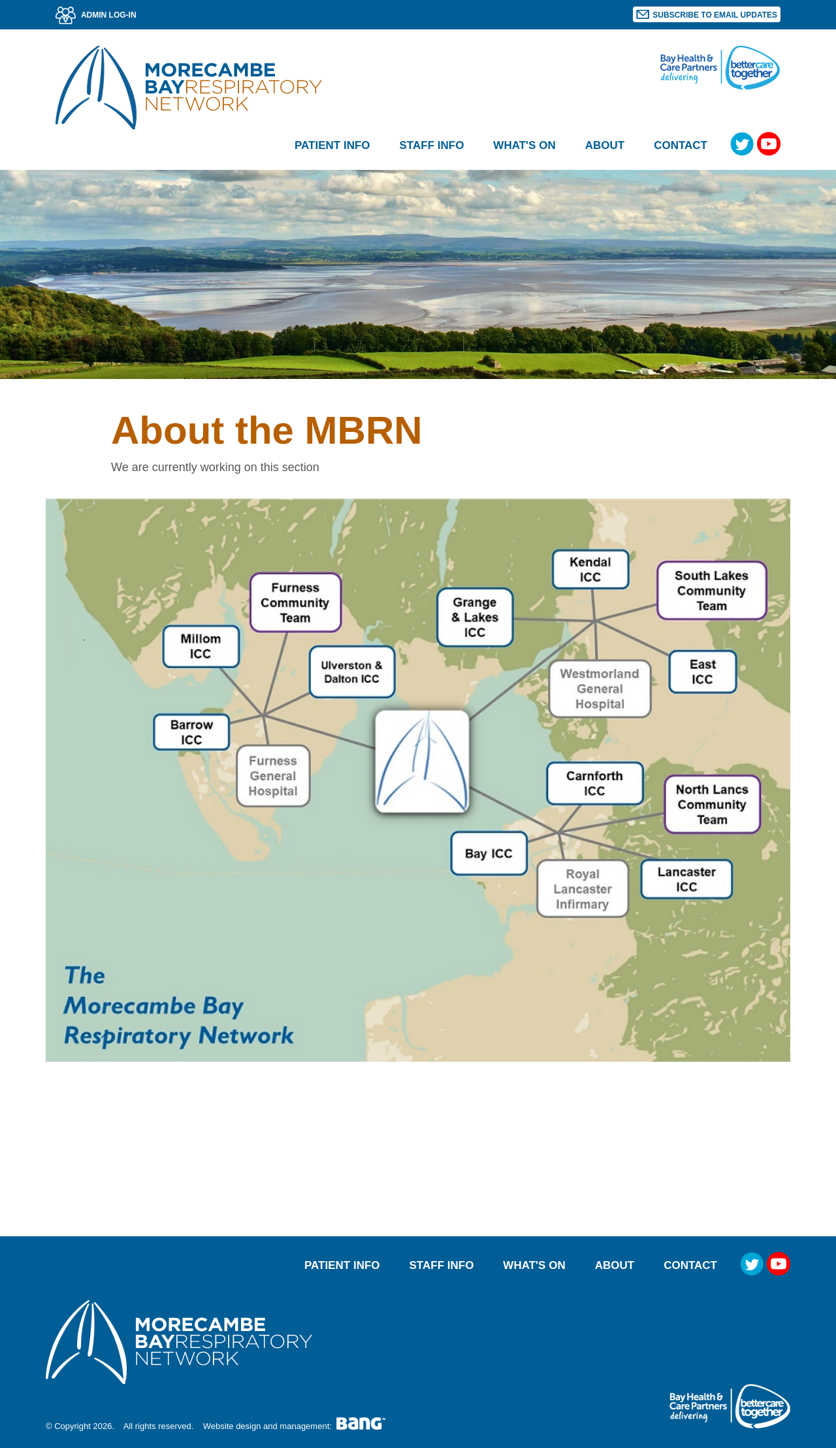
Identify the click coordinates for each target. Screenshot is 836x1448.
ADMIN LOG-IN (96, 15)
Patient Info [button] (332, 145)
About (614, 1265)
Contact (680, 145)
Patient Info (342, 1265)
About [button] (604, 145)
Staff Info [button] (432, 145)
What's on (524, 145)
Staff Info (442, 1265)
